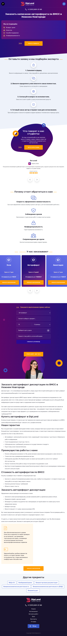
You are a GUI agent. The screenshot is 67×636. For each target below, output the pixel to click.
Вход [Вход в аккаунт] (64, 4)
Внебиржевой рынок (25, 582)
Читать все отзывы (33, 147)
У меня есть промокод (33, 341)
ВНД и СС (12, 582)
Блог (33, 616)
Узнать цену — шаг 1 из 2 (34, 354)
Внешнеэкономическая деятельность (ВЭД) (48, 586)
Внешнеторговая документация (46, 582)
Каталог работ (33, 614)
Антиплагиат (33, 611)
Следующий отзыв (37, 180)
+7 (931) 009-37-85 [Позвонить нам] (33, 9)
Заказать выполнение (33, 282)
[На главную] (27, 4)
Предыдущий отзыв (30, 180)
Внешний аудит (33, 590)
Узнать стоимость (33, 43)
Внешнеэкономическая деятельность (16, 586)
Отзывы (33, 621)
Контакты (33, 619)
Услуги (33, 609)
